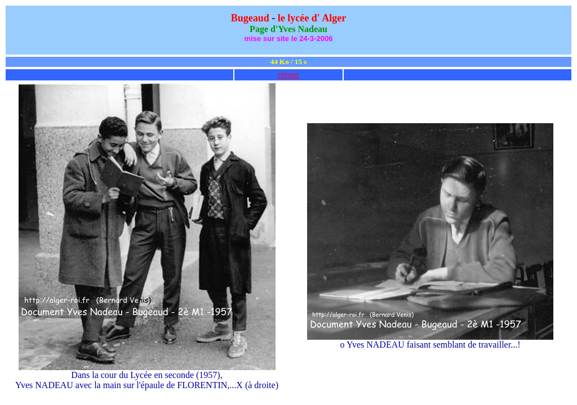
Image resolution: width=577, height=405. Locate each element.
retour (288, 74)
